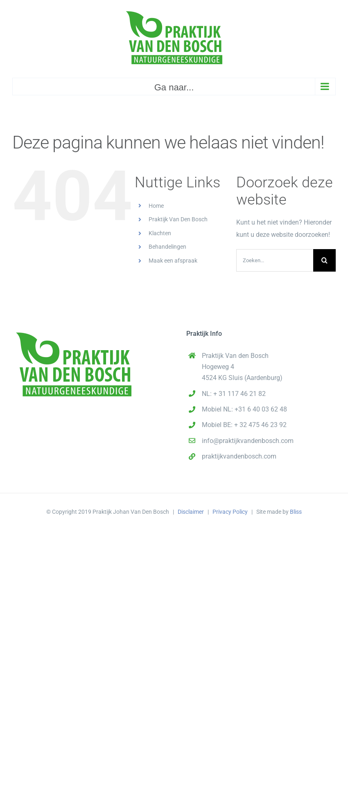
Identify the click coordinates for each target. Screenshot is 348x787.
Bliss (296, 511)
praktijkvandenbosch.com (239, 456)
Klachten (160, 233)
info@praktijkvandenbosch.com (248, 441)
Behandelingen (167, 246)
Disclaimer (191, 511)
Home (156, 205)
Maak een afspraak (173, 260)
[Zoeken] (324, 260)
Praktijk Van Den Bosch (178, 219)
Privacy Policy (230, 511)
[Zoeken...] (274, 260)
